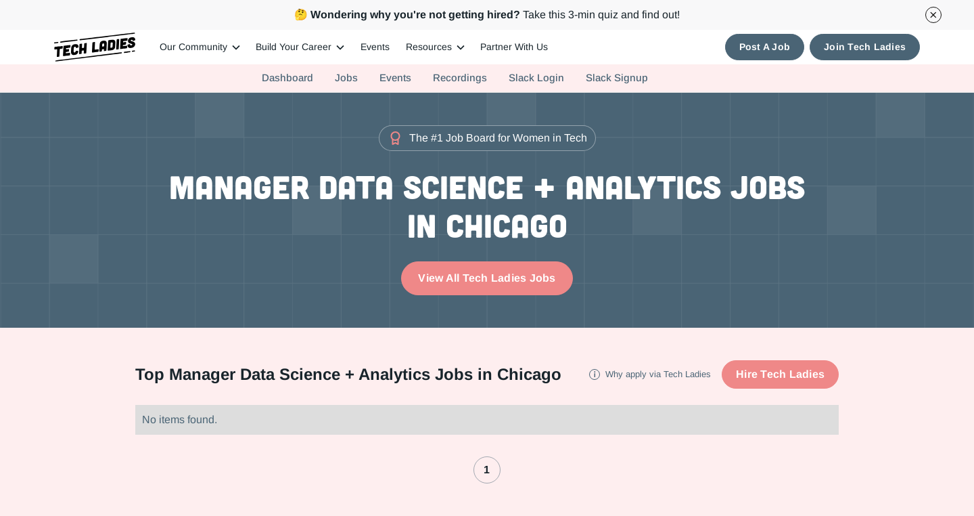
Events (375, 46)
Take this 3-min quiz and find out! (487, 14)
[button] (200, 47)
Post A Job (765, 46)
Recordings (460, 77)
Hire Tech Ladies (780, 374)
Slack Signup (617, 77)
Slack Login (536, 77)
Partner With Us (514, 46)
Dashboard (287, 77)
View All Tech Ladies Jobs (486, 278)
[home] (94, 47)
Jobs (346, 77)
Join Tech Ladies (865, 46)
